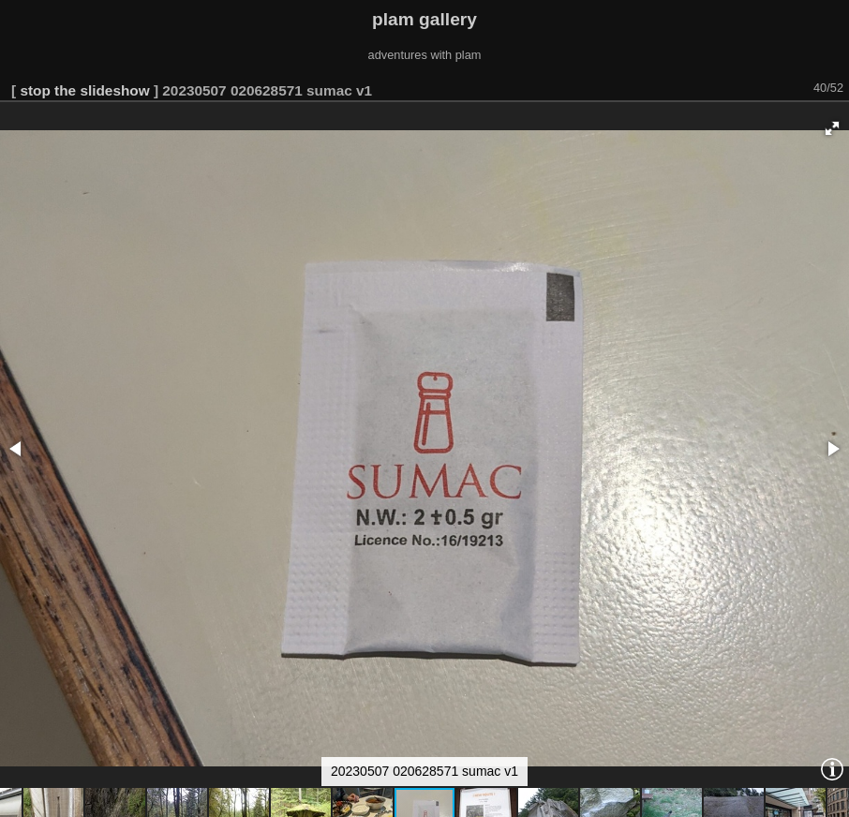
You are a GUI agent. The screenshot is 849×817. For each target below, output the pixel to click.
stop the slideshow (84, 90)
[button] (832, 128)
